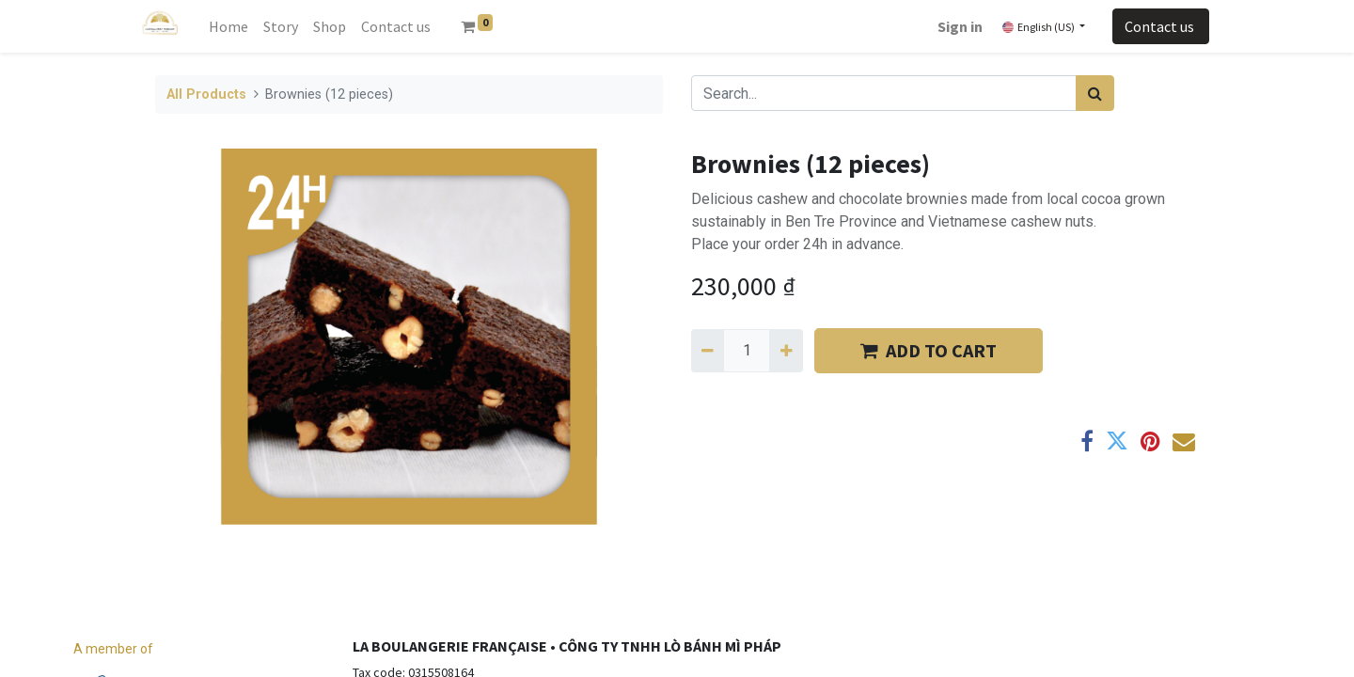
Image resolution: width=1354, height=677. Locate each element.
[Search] (1095, 93)
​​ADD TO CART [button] (928, 350)
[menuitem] (228, 26)
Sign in (960, 26)
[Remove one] (707, 350)
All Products (206, 94)
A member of (113, 648)
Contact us (1161, 26)
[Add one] (785, 350)
